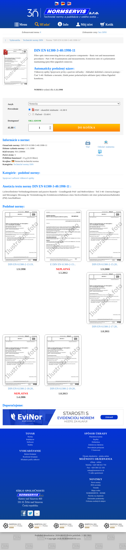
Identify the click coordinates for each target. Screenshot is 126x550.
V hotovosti (95, 450)
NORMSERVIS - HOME (96, 493)
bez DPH (102, 32)
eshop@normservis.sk (95, 470)
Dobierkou (96, 442)
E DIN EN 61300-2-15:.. (63, 238)
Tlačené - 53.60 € (41, 114)
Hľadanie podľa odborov (30, 459)
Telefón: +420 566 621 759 (96, 465)
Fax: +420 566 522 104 (96, 468)
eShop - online (95, 462)
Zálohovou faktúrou (95, 445)
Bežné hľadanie (30, 454)
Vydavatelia (14, 40)
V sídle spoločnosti (95, 473)
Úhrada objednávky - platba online (96, 456)
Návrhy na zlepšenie (96, 496)
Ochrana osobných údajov (96, 501)
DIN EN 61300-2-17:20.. (105, 300)
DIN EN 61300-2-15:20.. (105, 238)
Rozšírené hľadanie (30, 457)
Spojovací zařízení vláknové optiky (18, 178)
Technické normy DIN (33, 40)
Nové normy (96, 482)
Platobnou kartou (95, 437)
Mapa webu (95, 490)
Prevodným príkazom (96, 447)
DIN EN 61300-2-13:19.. (21, 238)
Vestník (96, 488)
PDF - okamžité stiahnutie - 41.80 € (49, 110)
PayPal (95, 439)
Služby (30, 445)
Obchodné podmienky (95, 498)
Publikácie (30, 439)
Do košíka (86, 127)
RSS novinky (96, 485)
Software (30, 442)
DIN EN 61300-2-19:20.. (63, 362)
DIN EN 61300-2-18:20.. (21, 362)
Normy (30, 437)
